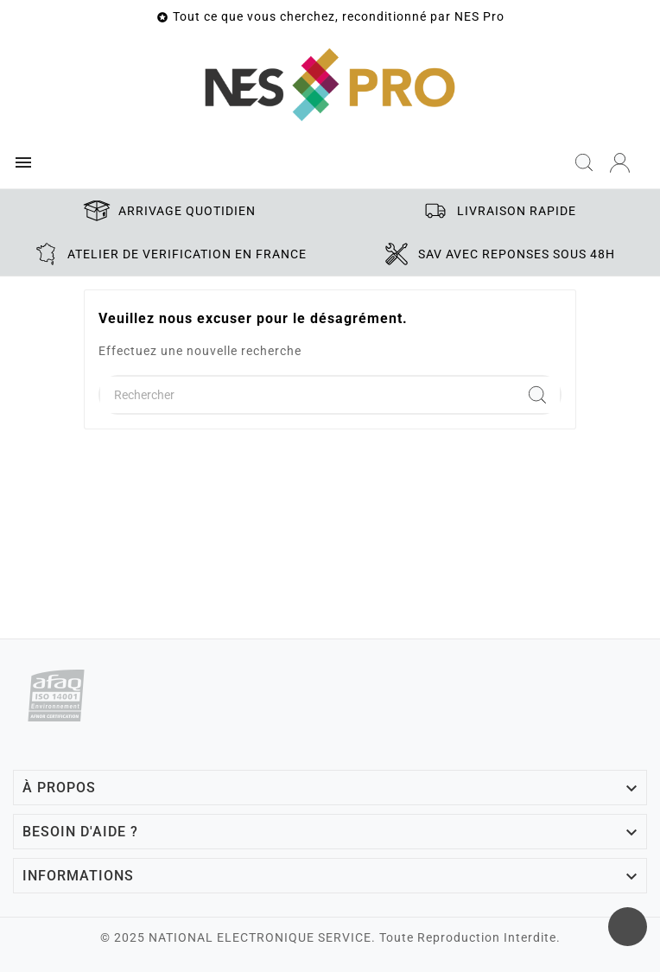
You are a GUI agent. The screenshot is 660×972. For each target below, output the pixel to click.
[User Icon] (620, 163)
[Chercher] (307, 395)
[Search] (537, 394)
